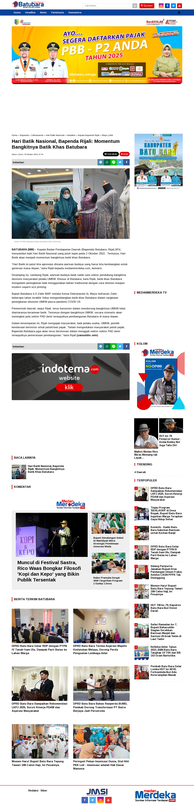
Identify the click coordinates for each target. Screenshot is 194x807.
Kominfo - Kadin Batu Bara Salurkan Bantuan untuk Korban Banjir (165, 530)
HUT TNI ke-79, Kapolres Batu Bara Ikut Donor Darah (166, 608)
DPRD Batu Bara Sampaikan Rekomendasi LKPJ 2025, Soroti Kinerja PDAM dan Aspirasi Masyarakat (39, 707)
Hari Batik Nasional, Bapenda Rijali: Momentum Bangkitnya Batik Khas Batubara (46, 469)
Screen (146, 5)
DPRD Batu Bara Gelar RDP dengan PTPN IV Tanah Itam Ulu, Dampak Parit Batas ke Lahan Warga (39, 649)
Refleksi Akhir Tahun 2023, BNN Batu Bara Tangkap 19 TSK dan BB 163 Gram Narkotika (166, 651)
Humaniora (74, 12)
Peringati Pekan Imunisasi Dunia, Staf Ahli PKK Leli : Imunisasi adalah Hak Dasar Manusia (101, 765)
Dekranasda (37, 135)
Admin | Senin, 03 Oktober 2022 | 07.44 (27, 154)
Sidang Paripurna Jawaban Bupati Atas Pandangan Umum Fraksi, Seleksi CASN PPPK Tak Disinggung (166, 572)
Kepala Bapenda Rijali (88, 135)
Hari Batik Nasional (55, 135)
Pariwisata (57, 12)
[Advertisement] (97, 108)
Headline (30, 12)
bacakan (111, 154)
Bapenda (24, 135)
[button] (179, 11)
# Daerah (140, 472)
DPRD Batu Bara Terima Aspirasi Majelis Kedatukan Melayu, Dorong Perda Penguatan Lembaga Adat (100, 649)
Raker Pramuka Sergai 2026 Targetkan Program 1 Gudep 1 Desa (108, 580)
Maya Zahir (107, 135)
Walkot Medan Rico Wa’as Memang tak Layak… (146, 454)
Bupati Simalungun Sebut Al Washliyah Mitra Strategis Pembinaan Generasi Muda (108, 542)
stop (124, 154)
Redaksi (33, 790)
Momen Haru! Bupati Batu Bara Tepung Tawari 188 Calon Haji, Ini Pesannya (166, 590)
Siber (44, 790)
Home (17, 12)
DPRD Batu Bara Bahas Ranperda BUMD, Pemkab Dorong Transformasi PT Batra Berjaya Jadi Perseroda (100, 707)
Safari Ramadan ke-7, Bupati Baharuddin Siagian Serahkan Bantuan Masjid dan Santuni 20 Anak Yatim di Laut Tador (166, 631)
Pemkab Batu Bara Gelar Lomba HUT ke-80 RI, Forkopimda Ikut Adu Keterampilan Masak (166, 671)
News (43, 12)
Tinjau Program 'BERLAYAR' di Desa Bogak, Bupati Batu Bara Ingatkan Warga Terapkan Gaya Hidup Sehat (167, 513)
